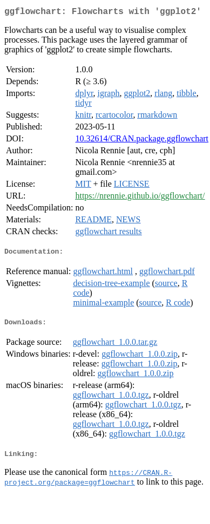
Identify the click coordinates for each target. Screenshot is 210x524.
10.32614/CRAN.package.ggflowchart (141, 140)
